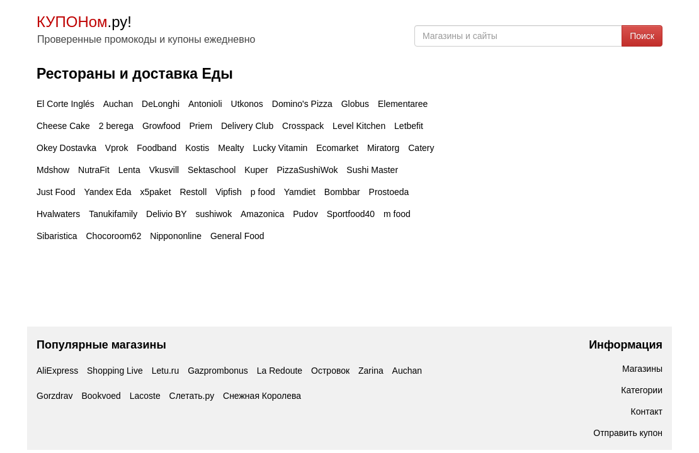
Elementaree (403, 104)
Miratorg (383, 148)
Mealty (231, 148)
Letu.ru (165, 371)
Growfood (161, 126)
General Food (237, 236)
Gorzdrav (55, 396)
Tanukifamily (113, 214)
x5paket (155, 192)
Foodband (156, 148)
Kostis (197, 148)
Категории (641, 390)
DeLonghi (160, 104)
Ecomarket (337, 148)
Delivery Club (247, 126)
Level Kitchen (358, 126)
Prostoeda (389, 192)
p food (263, 192)
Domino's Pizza (302, 104)
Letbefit (408, 126)
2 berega (116, 126)
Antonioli (205, 104)
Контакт (646, 411)
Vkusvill (164, 170)
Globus (355, 104)
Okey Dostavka (66, 148)
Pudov (305, 214)
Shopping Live (115, 371)
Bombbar (342, 192)
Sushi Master (372, 170)
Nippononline (176, 236)
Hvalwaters (58, 214)
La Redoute (279, 371)
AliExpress (57, 371)
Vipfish (228, 192)
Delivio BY (166, 214)
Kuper (256, 170)
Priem (200, 126)
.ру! (84, 21)
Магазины (642, 369)
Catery (421, 148)
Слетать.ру (192, 396)
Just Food (56, 192)
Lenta (129, 170)
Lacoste (145, 396)
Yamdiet (299, 192)
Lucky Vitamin (280, 148)
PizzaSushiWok (307, 170)
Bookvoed (100, 396)
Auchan (118, 104)
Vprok (116, 148)
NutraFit (94, 170)
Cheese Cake (63, 126)
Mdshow (53, 170)
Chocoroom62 (113, 236)
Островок (330, 371)
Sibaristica (57, 236)
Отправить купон (627, 433)
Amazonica (262, 214)
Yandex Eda (107, 192)
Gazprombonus (218, 371)
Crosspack (303, 126)
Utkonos (247, 104)
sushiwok (214, 214)
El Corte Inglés (65, 104)
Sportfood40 (351, 214)
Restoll (193, 192)
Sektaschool (212, 170)
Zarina (371, 371)
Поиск (642, 36)
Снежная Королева (262, 396)
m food (397, 214)
